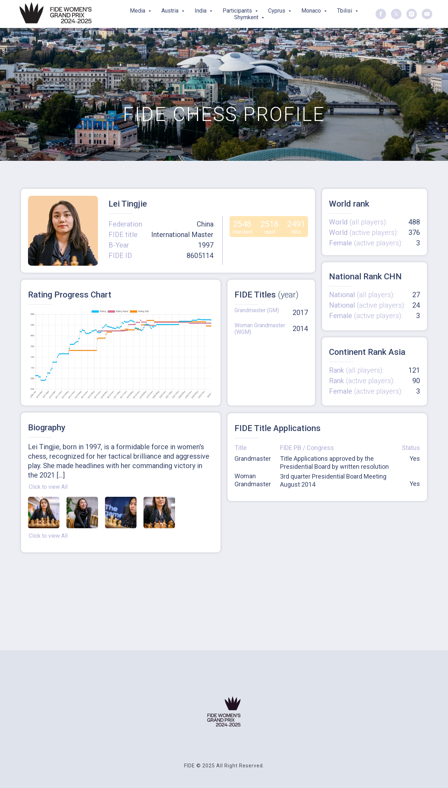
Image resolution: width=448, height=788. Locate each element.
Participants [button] (238, 10)
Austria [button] (170, 10)
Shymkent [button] (247, 17)
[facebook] (381, 14)
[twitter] (396, 14)
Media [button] (138, 10)
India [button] (201, 10)
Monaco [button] (311, 10)
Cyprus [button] (277, 10)
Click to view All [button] (48, 486)
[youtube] (427, 14)
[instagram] (411, 14)
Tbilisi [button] (345, 10)
